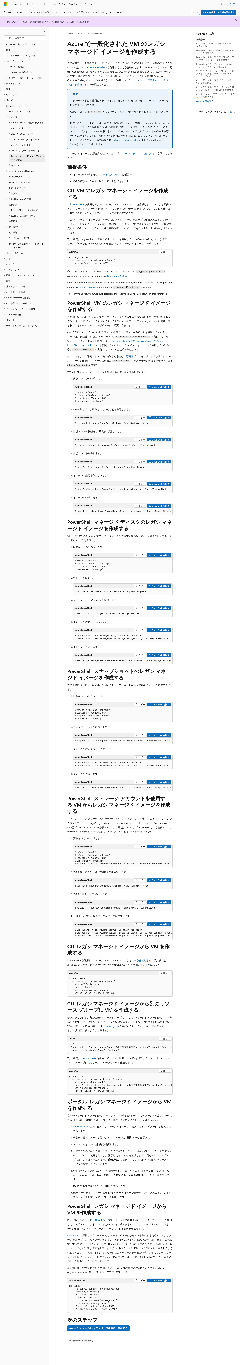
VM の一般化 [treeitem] (17, 128)
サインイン (231, 3)
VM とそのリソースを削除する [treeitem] (23, 210)
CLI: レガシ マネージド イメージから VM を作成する (214, 81)
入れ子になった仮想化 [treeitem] (19, 238)
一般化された (110, 174)
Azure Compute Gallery (94, 67)
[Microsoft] (6, 4)
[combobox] (24, 37)
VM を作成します (141, 960)
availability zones (86, 286)
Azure (79, 33)
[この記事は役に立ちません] (234, 111)
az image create (75, 204)
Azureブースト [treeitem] (15, 176)
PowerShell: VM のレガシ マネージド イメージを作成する (215, 51)
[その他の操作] (170, 33)
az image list (112, 1026)
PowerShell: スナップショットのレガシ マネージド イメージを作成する (214, 65)
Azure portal (79, 1126)
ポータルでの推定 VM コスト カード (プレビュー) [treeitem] (26, 245)
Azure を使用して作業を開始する (219, 12)
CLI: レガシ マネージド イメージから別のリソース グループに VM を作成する (215, 88)
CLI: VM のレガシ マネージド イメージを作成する (214, 45)
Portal (195, 12)
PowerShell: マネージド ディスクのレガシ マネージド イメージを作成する (215, 58)
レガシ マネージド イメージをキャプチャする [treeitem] (27, 158)
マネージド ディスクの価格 (135, 153)
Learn (70, 33)
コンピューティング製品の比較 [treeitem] (21, 55)
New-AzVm (101, 1220)
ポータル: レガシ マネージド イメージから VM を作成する (215, 95)
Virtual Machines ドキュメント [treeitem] (20, 44)
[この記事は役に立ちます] (231, 111)
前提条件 (200, 39)
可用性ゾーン (133, 356)
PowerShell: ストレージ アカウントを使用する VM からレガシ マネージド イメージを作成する (215, 73)
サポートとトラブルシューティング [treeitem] (23, 325)
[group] (123, 489)
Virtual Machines (94, 33)
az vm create (89, 1058)
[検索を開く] (221, 4)
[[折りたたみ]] (44, 31)
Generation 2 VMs (116, 275)
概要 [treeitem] (8, 50)
